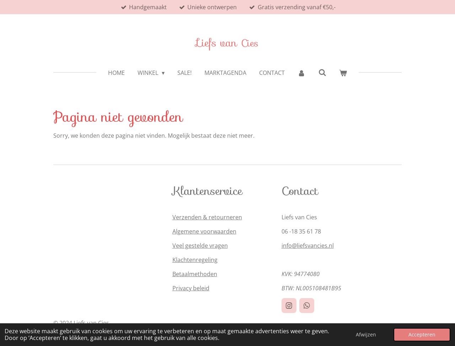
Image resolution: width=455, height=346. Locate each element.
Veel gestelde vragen (200, 245)
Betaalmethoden (194, 274)
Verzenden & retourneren (207, 217)
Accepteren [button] (421, 334)
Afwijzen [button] (366, 334)
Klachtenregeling (195, 260)
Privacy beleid (190, 288)
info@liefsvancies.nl (308, 245)
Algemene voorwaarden (204, 231)
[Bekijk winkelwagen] (343, 73)
